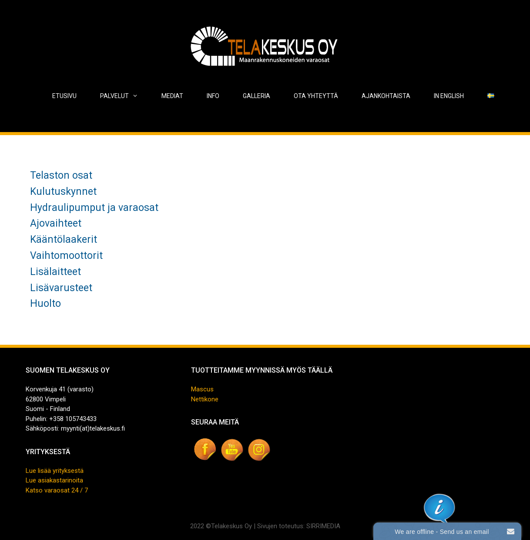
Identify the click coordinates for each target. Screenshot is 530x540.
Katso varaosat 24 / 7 (57, 490)
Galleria (256, 95)
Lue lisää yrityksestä (55, 471)
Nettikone (204, 399)
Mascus (202, 389)
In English (449, 95)
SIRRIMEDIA (323, 526)
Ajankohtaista (386, 95)
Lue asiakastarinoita (54, 480)
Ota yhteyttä (316, 95)
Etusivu (64, 95)
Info (213, 95)
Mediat (172, 95)
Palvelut (125, 95)
